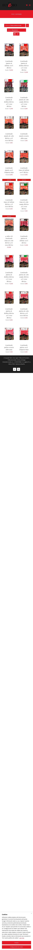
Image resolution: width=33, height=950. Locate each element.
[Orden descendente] (27, 25)
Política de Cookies (12, 360)
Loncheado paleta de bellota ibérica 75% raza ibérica (9, 277)
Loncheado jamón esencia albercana (24, 136)
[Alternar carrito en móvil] (26, 5)
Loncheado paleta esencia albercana (9, 347)
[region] (16, 931)
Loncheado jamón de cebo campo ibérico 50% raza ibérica (24, 102)
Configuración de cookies (16, 947)
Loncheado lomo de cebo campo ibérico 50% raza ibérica (24, 204)
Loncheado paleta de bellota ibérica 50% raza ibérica (9, 313)
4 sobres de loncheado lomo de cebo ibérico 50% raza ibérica (9, 240)
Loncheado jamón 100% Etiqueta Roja (9, 170)
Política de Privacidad (24, 358)
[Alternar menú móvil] (30, 5)
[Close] (31, 913)
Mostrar (13, 30)
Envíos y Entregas (21, 360)
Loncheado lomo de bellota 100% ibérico (24, 170)
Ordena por (13, 25)
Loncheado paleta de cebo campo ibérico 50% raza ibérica (24, 277)
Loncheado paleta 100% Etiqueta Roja (23, 347)
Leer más (21, 938)
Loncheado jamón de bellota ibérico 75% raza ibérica (24, 65)
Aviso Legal (15, 358)
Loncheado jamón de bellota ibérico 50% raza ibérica (9, 102)
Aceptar (17, 942)
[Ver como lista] (17, 33)
